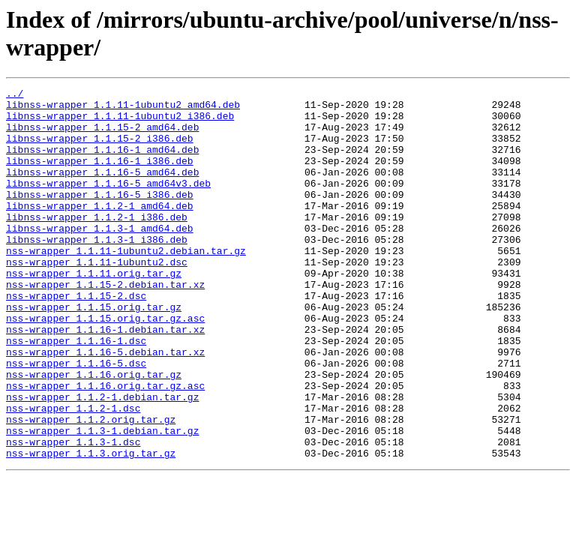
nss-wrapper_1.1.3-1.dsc (73, 513)
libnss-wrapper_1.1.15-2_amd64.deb (102, 135)
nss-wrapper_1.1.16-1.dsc (76, 392)
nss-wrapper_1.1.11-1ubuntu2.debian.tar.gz (126, 284)
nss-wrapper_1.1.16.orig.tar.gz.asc (105, 446)
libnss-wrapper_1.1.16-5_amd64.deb (102, 189)
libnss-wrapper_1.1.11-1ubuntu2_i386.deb (120, 122)
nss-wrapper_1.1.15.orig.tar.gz (94, 351)
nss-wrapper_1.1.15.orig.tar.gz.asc (105, 365)
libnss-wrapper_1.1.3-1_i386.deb (97, 270)
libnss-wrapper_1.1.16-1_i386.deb (100, 176)
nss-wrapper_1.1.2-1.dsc (73, 473)
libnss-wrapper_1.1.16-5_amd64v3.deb (108, 203)
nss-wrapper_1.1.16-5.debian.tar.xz (105, 405)
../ (14, 95)
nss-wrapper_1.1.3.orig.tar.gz (91, 527)
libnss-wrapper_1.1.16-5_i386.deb (100, 216)
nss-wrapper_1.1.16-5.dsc (76, 419)
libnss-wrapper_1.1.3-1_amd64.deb (100, 257)
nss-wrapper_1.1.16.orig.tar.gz (94, 432)
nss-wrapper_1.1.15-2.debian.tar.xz (105, 324)
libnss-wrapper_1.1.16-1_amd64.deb (102, 162)
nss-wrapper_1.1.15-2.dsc (76, 338)
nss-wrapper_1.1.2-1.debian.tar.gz (102, 459)
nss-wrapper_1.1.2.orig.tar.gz (91, 486)
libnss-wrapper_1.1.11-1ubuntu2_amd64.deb (123, 108)
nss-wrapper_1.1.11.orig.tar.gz (94, 311)
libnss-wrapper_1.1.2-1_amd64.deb (100, 230)
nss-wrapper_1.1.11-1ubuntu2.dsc (97, 297)
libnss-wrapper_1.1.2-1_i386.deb (97, 243)
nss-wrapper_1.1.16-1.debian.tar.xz (105, 378)
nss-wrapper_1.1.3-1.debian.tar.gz (102, 500)
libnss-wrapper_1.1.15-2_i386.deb (100, 149)
